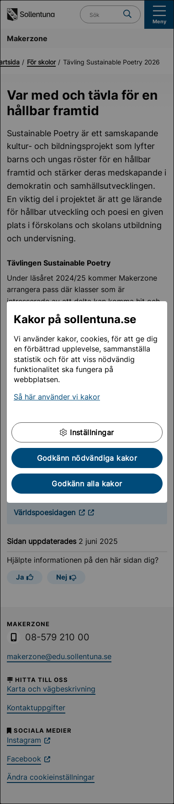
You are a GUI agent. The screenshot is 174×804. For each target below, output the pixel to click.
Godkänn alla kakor (87, 483)
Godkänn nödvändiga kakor (87, 458)
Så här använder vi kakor (57, 396)
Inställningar (87, 432)
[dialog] (87, 402)
